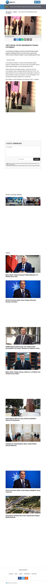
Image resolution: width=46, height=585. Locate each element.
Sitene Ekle (34, 573)
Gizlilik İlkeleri (27, 573)
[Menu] (36, 2)
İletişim (20, 573)
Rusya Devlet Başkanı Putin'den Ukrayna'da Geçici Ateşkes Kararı (25, 6)
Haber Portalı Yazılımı (12, 582)
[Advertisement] (23, 129)
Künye (16, 573)
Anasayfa (11, 573)
